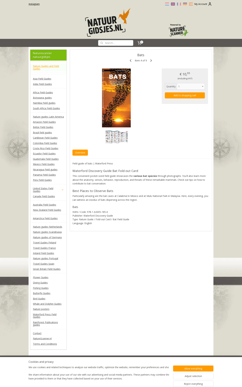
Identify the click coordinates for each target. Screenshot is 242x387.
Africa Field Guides (43, 92)
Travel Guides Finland (44, 242)
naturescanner (40, 363)
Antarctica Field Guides (45, 218)
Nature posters (41, 309)
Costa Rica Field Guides (45, 148)
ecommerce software (128, 381)
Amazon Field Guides (44, 122)
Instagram (34, 4)
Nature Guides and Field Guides (46, 67)
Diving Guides (40, 282)
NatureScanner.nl (42, 338)
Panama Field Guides (44, 174)
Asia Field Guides (42, 78)
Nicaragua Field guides (45, 169)
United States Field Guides (48, 189)
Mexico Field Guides (44, 164)
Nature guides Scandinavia (47, 232)
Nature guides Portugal (45, 258)
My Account (203, 4)
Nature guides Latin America (48, 116)
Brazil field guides (42, 132)
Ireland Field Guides (43, 253)
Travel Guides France (44, 248)
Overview (80, 152)
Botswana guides (42, 97)
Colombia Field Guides (45, 143)
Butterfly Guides (41, 293)
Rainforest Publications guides (45, 323)
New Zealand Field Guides (47, 210)
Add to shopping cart (184, 95)
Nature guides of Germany (47, 237)
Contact (37, 333)
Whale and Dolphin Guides (47, 303)
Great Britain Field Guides (47, 269)
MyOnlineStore (158, 381)
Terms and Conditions (45, 343)
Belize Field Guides (43, 127)
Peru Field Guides (42, 180)
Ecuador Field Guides (44, 153)
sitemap (108, 381)
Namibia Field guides (44, 102)
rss (115, 381)
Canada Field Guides (44, 196)
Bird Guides (39, 298)
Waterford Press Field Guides (44, 316)
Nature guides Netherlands (47, 226)
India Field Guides (42, 84)
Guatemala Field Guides (46, 159)
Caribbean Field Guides (45, 137)
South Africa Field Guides (46, 108)
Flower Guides (40, 277)
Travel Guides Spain (43, 263)
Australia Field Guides (44, 204)
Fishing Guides (41, 288)
